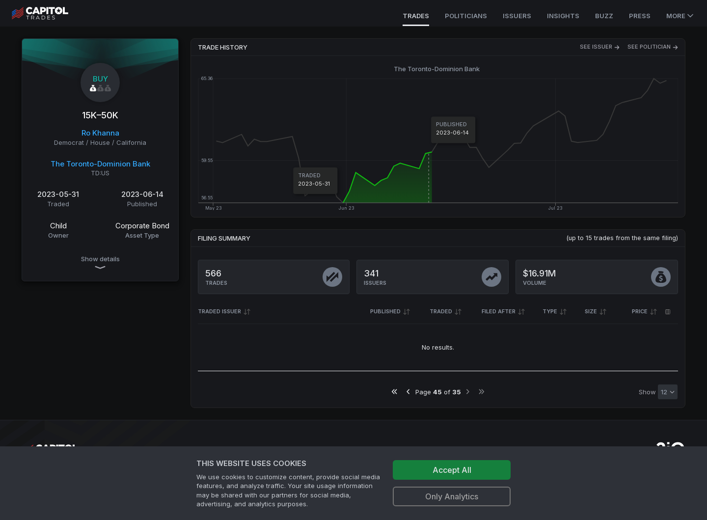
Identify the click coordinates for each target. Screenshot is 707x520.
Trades (416, 16)
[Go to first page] (394, 391)
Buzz (604, 16)
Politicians (466, 16)
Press (640, 16)
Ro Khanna (100, 132)
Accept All (452, 470)
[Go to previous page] (408, 391)
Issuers (517, 16)
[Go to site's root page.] (51, 13)
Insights (563, 16)
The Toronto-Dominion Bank (100, 163)
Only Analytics (451, 496)
